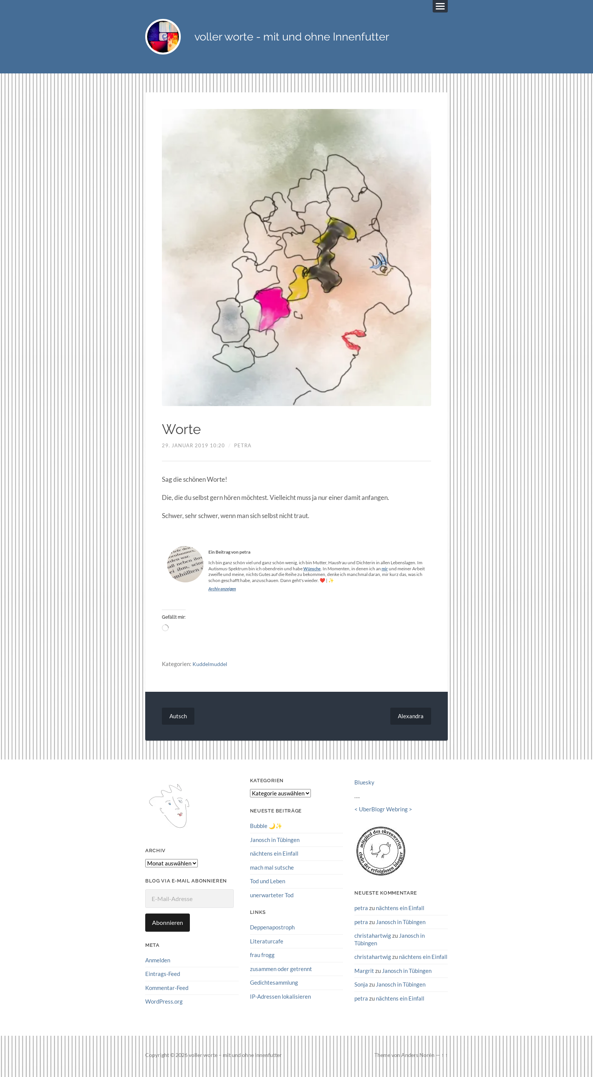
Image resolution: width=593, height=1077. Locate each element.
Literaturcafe (266, 943)
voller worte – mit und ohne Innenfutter (235, 1057)
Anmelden (157, 962)
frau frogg (262, 956)
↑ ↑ (444, 1057)
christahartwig (372, 937)
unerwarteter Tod (271, 896)
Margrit (364, 972)
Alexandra (410, 718)
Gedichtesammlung (274, 984)
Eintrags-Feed (162, 976)
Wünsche (313, 571)
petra (242, 448)
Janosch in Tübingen (275, 842)
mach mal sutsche (272, 869)
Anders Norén (418, 1057)
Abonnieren (167, 925)
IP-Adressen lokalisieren (280, 998)
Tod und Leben (267, 883)
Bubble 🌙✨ (266, 828)
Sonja (361, 986)
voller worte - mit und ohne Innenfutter (316, 38)
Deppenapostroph (272, 929)
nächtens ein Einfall (274, 855)
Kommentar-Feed (166, 990)
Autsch (178, 718)
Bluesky (364, 784)
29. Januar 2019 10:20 (193, 448)
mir (386, 571)
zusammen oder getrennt (281, 970)
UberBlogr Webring (383, 811)
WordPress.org (164, 1003)
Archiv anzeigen (223, 591)
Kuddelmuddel (210, 666)
